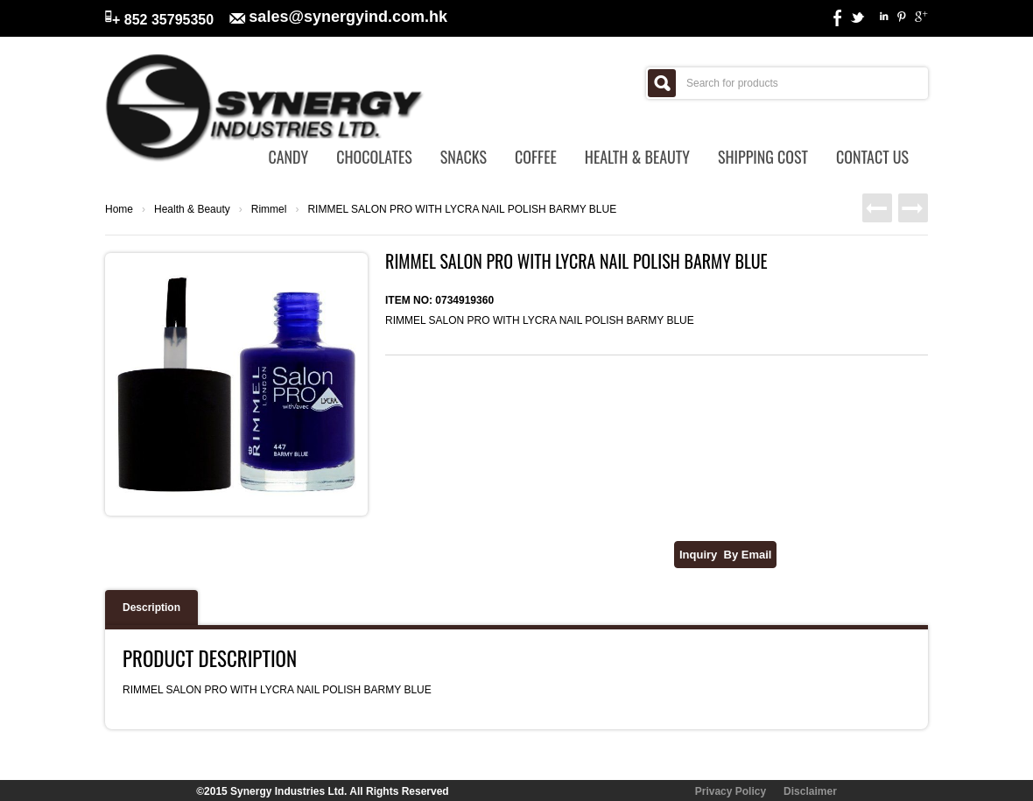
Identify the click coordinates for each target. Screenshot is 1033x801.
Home (119, 209)
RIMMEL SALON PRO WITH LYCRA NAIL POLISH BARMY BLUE (461, 209)
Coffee (536, 156)
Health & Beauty (637, 156)
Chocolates (374, 156)
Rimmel (269, 209)
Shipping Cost (763, 156)
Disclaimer (810, 791)
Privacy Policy (730, 791)
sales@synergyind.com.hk (348, 16)
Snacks (463, 156)
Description (151, 607)
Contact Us (872, 156)
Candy (288, 156)
